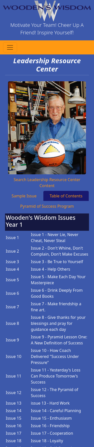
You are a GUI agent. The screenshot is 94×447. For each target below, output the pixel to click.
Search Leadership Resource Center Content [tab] (47, 182)
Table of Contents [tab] (66, 196)
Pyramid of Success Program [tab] (47, 206)
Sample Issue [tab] (24, 196)
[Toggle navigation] (10, 47)
